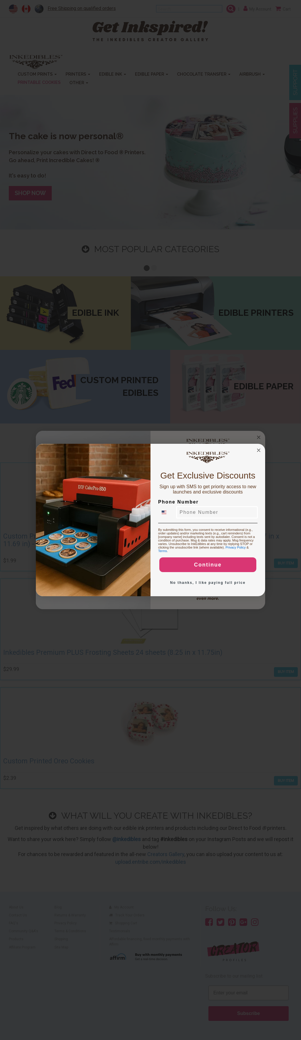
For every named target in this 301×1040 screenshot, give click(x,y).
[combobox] (167, 512)
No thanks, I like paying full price (208, 583)
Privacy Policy (235, 547)
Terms (162, 551)
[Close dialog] (258, 450)
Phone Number (178, 501)
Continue (208, 565)
